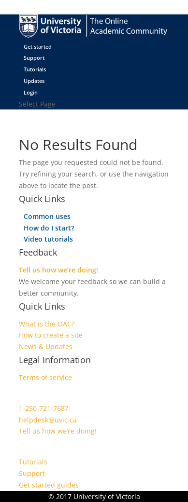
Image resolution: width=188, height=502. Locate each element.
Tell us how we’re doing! (58, 269)
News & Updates (45, 346)
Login (31, 92)
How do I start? (49, 227)
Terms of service (45, 377)
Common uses (47, 216)
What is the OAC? (46, 323)
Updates (34, 80)
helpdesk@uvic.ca (48, 419)
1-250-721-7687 (44, 408)
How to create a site (51, 334)
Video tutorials (48, 239)
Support (34, 57)
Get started (38, 46)
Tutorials (35, 69)
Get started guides (49, 484)
